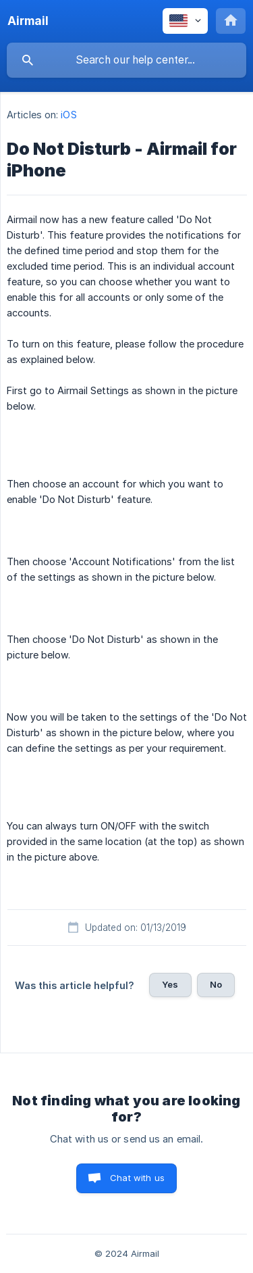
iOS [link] (68, 114)
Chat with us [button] (137, 1177)
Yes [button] (170, 984)
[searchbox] (126, 60)
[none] (28, 21)
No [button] (216, 984)
